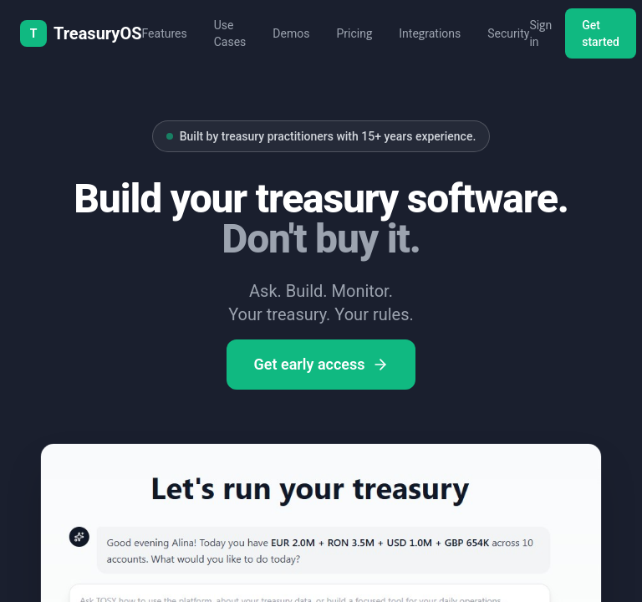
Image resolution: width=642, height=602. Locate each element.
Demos (291, 33)
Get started (600, 33)
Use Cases (230, 33)
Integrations (430, 33)
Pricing (354, 33)
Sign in (540, 33)
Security (508, 33)
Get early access (320, 364)
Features (164, 33)
